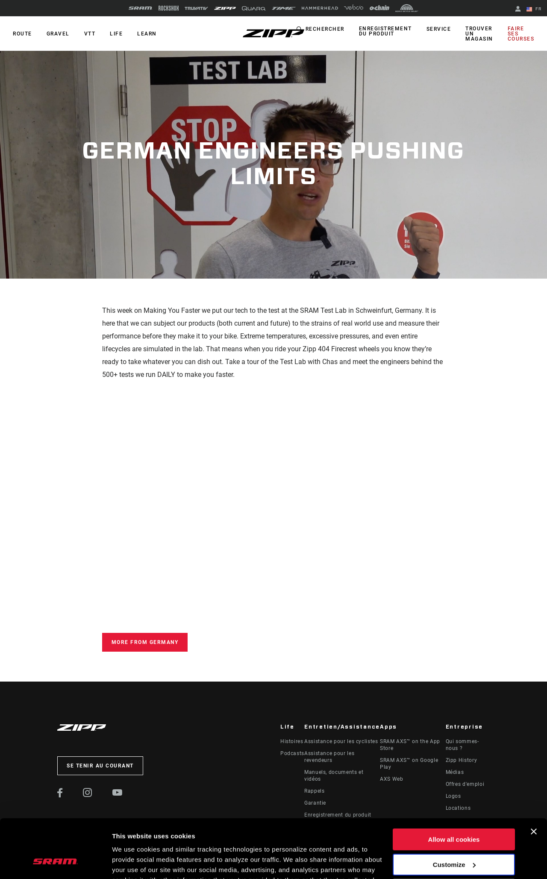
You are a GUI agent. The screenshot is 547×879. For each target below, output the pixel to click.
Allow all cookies (454, 787)
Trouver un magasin (479, 34)
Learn (147, 34)
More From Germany (145, 642)
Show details (132, 862)
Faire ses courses (521, 34)
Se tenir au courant (100, 766)
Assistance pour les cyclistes (341, 741)
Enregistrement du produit (385, 31)
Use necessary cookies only (454, 837)
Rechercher (325, 29)
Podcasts (292, 753)
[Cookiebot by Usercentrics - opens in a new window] (55, 862)
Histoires (291, 741)
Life (116, 34)
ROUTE (22, 34)
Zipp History (461, 760)
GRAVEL (58, 34)
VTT (90, 34)
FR (533, 9)
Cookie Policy (259, 838)
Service (438, 29)
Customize (454, 812)
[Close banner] (534, 780)
